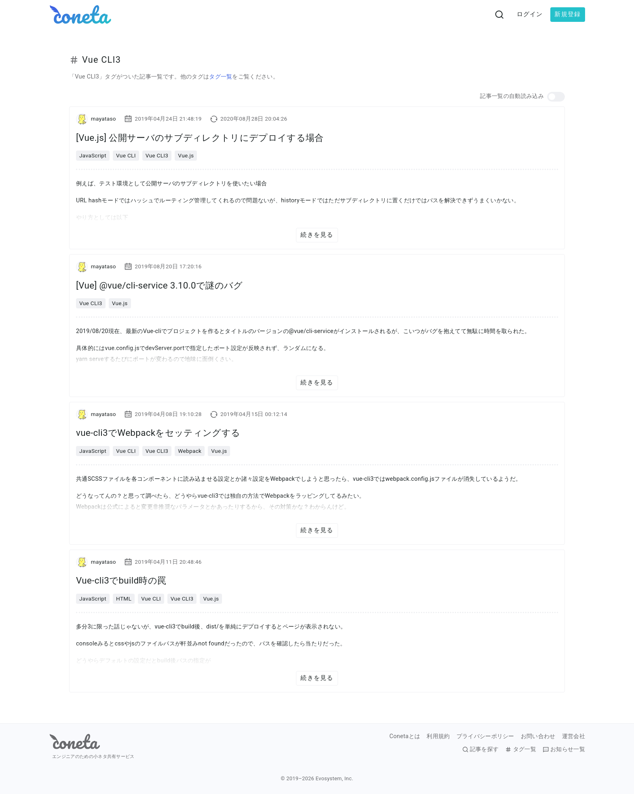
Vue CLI (126, 155)
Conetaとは (404, 736)
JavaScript (92, 155)
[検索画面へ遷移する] (499, 14)
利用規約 (438, 736)
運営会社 (573, 736)
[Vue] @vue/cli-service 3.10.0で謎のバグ (159, 285)
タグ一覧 (220, 76)
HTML (123, 598)
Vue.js (186, 155)
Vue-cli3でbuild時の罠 (121, 580)
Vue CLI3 (157, 155)
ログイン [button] (530, 14)
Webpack (189, 451)
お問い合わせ (538, 736)
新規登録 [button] (567, 14)
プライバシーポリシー (485, 736)
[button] (556, 97)
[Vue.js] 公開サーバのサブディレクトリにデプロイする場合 (200, 137)
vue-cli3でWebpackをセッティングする (158, 432)
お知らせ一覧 (564, 749)
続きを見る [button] (316, 234)
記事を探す (480, 749)
